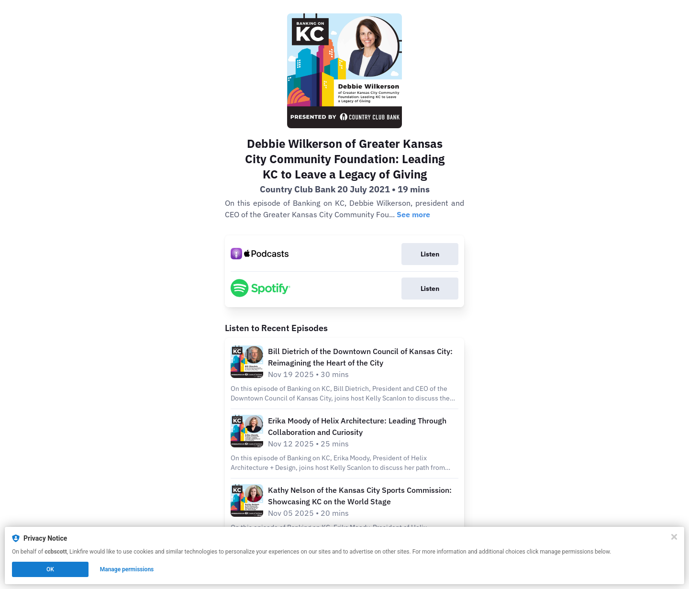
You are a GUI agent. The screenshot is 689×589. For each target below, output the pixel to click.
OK (50, 569)
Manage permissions (127, 569)
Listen (430, 254)
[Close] (674, 537)
